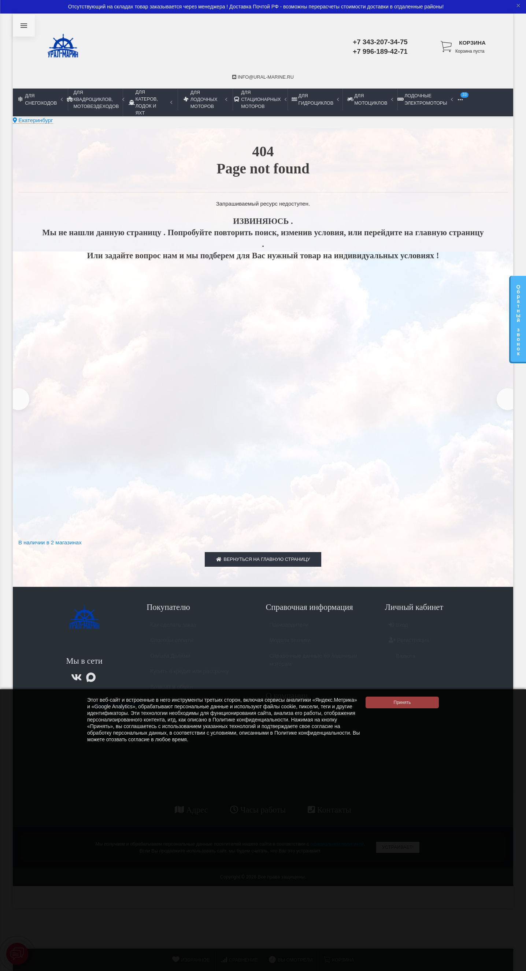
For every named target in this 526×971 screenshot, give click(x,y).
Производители (289, 631)
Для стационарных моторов (260, 99)
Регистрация (409, 646)
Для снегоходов (40, 99)
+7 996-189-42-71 (380, 51)
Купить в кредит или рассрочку (189, 677)
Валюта (402, 662)
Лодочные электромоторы (424, 99)
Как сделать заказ (173, 631)
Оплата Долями (170, 662)
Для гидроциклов (315, 99)
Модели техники (290, 646)
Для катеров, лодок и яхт (150, 102)
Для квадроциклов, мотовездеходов (95, 99)
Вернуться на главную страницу (263, 562)
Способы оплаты (171, 646)
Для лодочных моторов (205, 99)
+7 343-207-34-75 (380, 42)
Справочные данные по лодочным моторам (313, 666)
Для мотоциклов (370, 99)
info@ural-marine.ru (263, 77)
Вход (398, 631)
